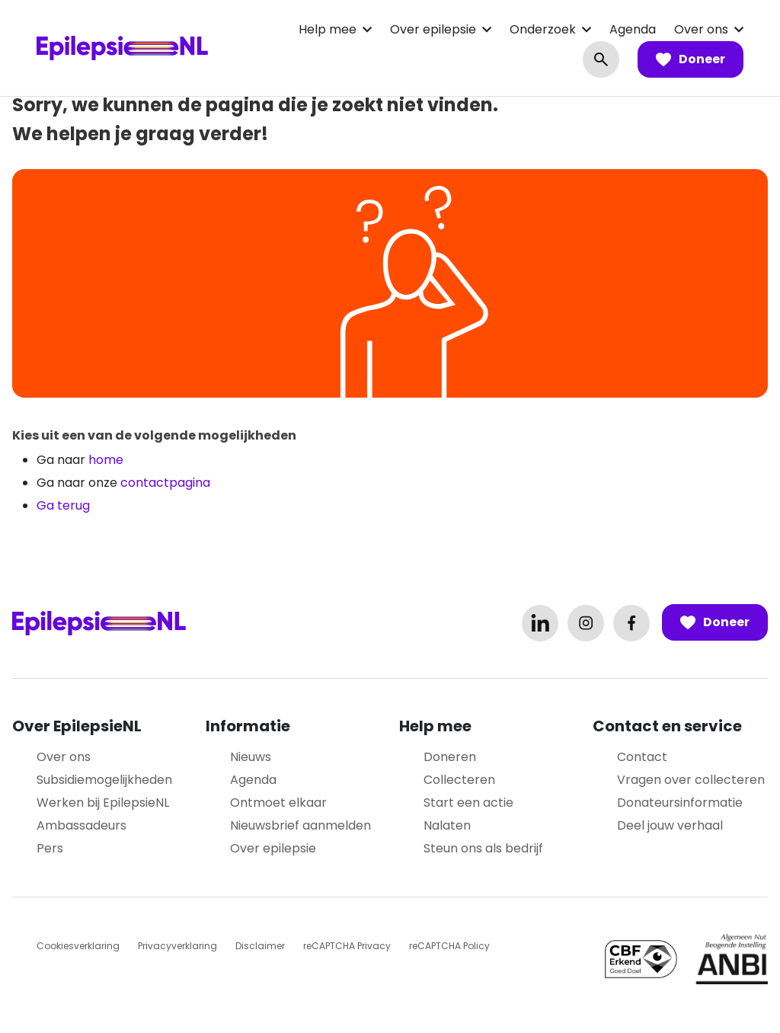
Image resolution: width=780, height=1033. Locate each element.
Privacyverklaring (177, 945)
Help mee (327, 29)
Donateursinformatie (680, 802)
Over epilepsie (433, 29)
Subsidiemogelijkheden (104, 779)
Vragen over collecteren (691, 779)
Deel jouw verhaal (670, 825)
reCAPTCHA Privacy (347, 945)
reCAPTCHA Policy (449, 945)
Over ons (701, 29)
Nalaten (447, 825)
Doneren (450, 757)
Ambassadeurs (81, 825)
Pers (50, 848)
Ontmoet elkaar (278, 802)
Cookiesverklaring (78, 945)
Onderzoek (543, 29)
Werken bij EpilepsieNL (103, 802)
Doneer (690, 59)
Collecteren (459, 779)
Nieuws (250, 757)
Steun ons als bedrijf (483, 848)
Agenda (632, 29)
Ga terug (63, 505)
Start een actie (468, 802)
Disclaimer (260, 945)
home (105, 460)
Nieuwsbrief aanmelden (300, 825)
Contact (642, 757)
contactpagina (165, 482)
